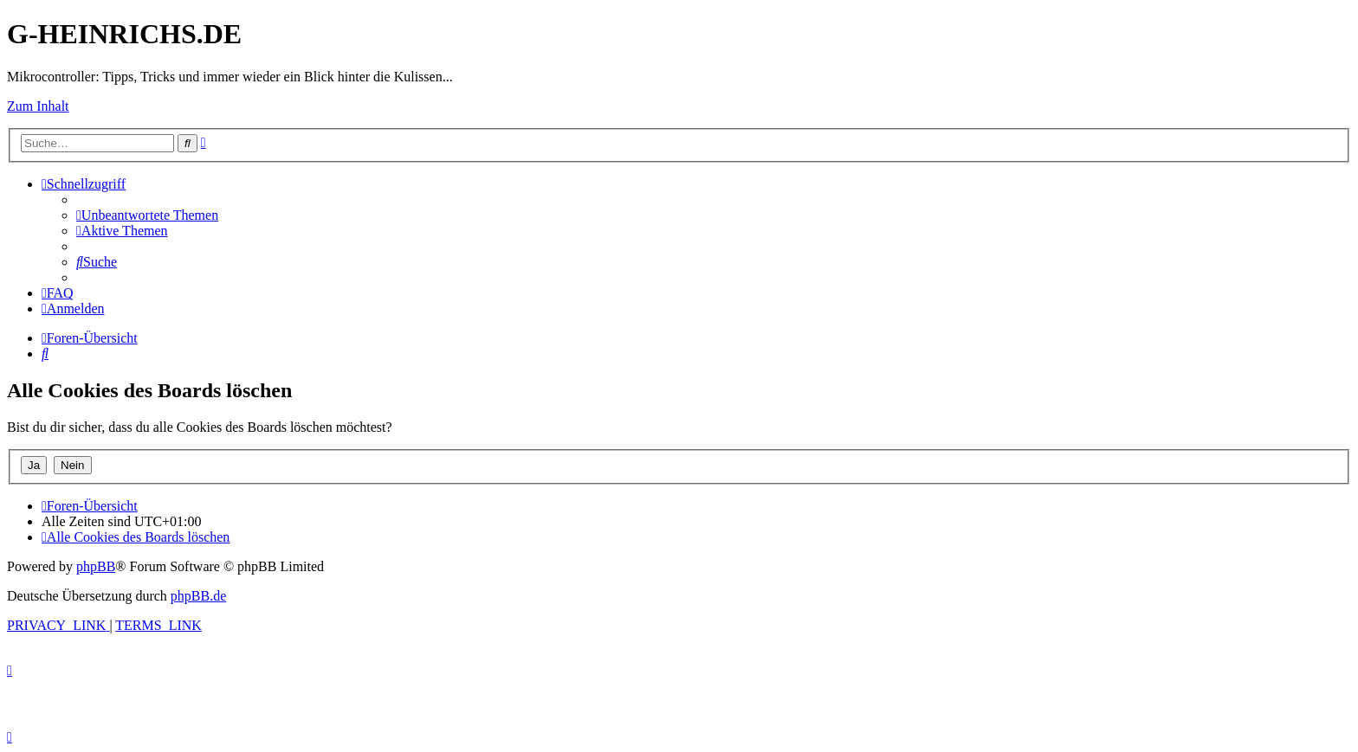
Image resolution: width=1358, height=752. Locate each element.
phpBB (95, 566)
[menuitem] (147, 215)
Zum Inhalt (38, 106)
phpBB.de (198, 595)
